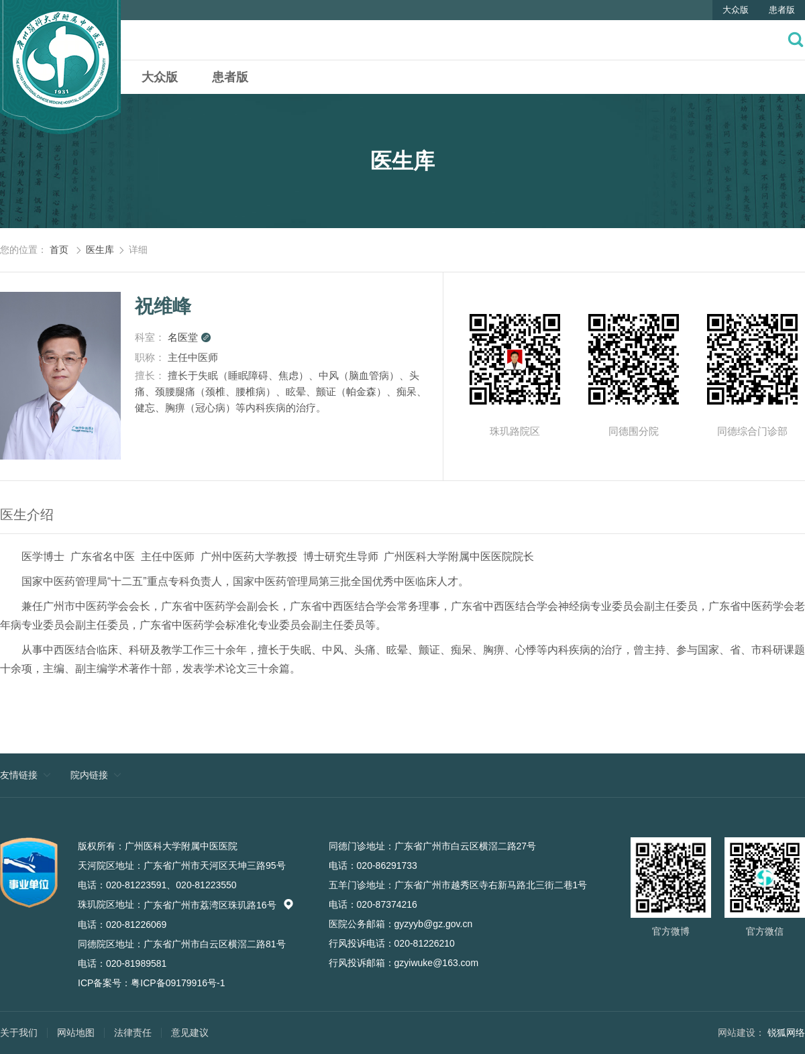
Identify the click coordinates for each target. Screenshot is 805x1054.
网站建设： (741, 1032)
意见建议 (190, 1032)
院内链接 (89, 775)
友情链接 (19, 775)
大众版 (735, 10)
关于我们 (19, 1032)
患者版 (782, 10)
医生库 (100, 249)
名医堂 (189, 337)
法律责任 (133, 1032)
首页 (59, 249)
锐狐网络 (786, 1032)
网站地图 (76, 1032)
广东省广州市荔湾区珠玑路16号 (219, 905)
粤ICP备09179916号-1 (178, 983)
